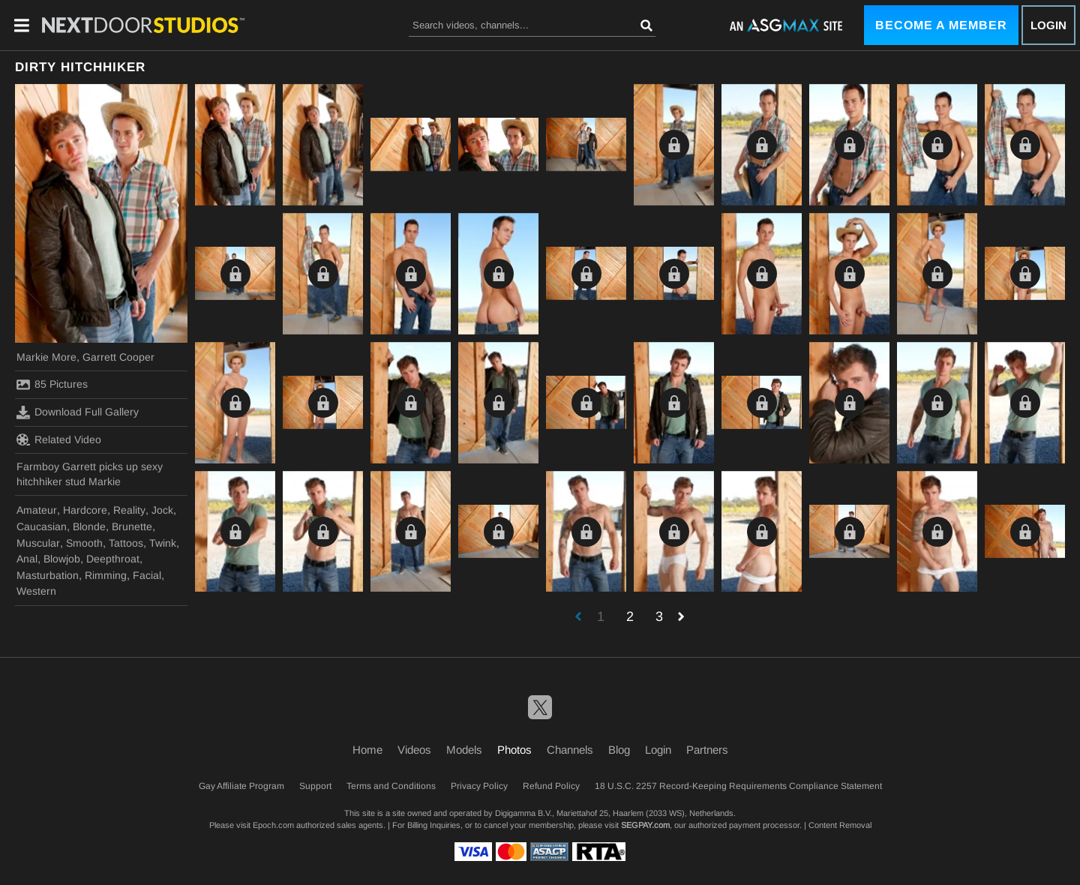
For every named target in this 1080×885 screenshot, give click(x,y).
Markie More (46, 357)
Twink (162, 543)
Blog (619, 749)
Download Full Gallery (77, 412)
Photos (514, 749)
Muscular (38, 543)
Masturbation (47, 575)
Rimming (106, 575)
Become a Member (941, 25)
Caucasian (41, 526)
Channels (570, 749)
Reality (129, 510)
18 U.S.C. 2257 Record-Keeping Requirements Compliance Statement (738, 786)
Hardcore (85, 510)
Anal (27, 559)
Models (464, 749)
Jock (162, 510)
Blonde (89, 526)
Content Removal (840, 825)
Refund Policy (551, 786)
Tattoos (126, 543)
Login (1048, 25)
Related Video (58, 439)
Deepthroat (113, 559)
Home (367, 749)
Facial (147, 575)
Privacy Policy (479, 786)
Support (315, 786)
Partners (707, 749)
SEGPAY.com (645, 825)
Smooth (84, 543)
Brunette (132, 526)
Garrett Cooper (118, 357)
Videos (414, 749)
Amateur (36, 510)
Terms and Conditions (391, 786)
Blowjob (62, 559)
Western (36, 591)
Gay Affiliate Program (241, 786)
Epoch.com (273, 825)
